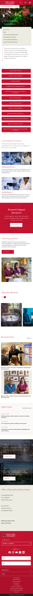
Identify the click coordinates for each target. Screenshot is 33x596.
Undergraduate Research (8, 167)
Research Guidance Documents (10, 42)
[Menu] (25, 2)
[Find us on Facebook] (9, 552)
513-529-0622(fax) (6, 508)
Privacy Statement (16, 583)
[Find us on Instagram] (13, 552)
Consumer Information (16, 579)
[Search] (21, 2)
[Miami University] (7, 3)
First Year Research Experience (10, 39)
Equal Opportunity (16, 577)
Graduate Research (7, 192)
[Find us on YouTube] (16, 552)
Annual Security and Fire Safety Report (16, 588)
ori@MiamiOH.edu (6, 510)
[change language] (30, 2)
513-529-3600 (5, 506)
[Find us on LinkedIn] (23, 552)
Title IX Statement (16, 584)
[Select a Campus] (16, 543)
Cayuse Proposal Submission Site (11, 34)
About (5, 32)
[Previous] (3, 297)
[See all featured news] (29, 338)
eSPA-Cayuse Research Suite (8, 521)
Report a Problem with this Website (16, 590)
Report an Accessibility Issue (16, 586)
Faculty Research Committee (10, 37)
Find (3, 574)
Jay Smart (27, 323)
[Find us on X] (20, 552)
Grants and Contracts (6, 523)
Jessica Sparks (8, 313)
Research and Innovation (7, 6)
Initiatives (5, 570)
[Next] (5, 297)
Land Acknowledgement (16, 581)
